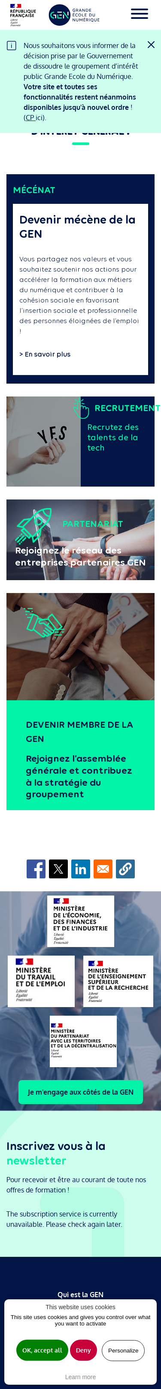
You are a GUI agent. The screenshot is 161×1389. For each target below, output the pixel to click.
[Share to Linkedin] (80, 868)
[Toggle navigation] (140, 15)
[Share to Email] (103, 868)
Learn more (80, 1377)
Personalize (123, 1350)
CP (31, 117)
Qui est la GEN (80, 1294)
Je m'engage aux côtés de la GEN (81, 1092)
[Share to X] (58, 868)
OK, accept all (42, 1350)
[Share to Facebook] (36, 868)
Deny (83, 1350)
